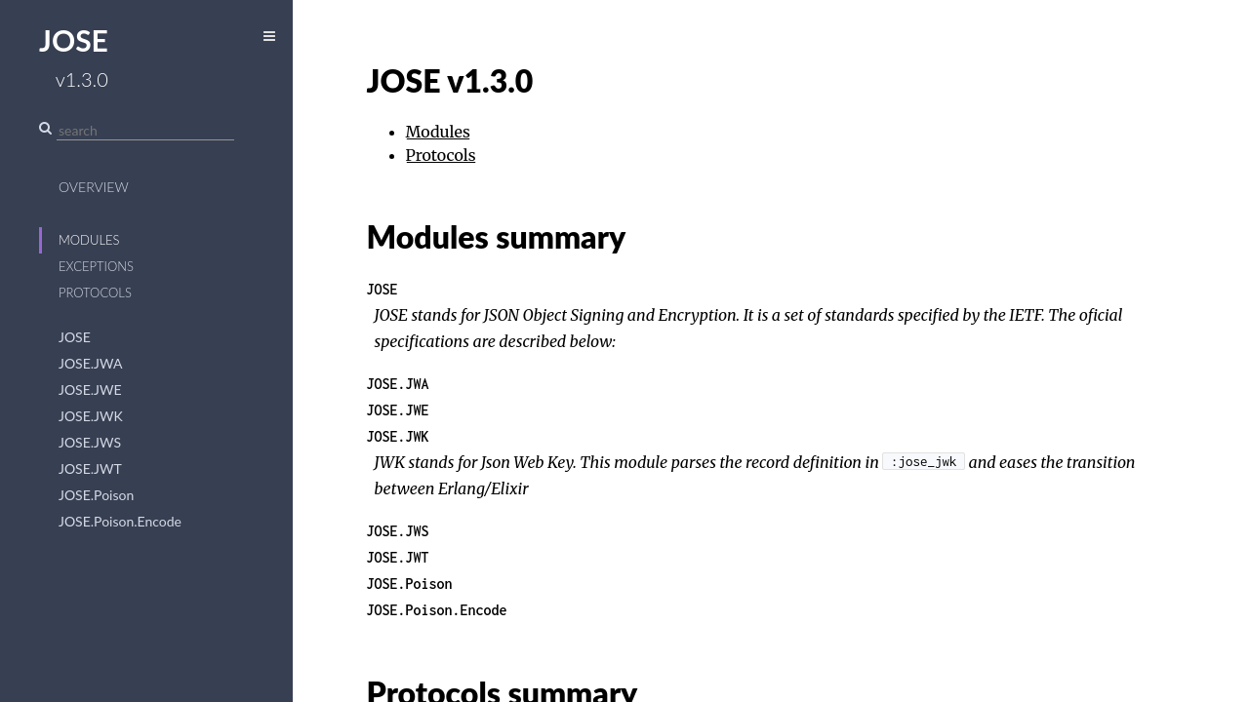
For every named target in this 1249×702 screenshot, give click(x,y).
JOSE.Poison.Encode (120, 521)
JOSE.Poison (96, 495)
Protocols (95, 292)
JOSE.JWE (90, 389)
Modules (89, 240)
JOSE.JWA (90, 363)
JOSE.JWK (91, 416)
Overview (94, 186)
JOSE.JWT (90, 468)
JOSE (75, 337)
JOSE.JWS (90, 442)
